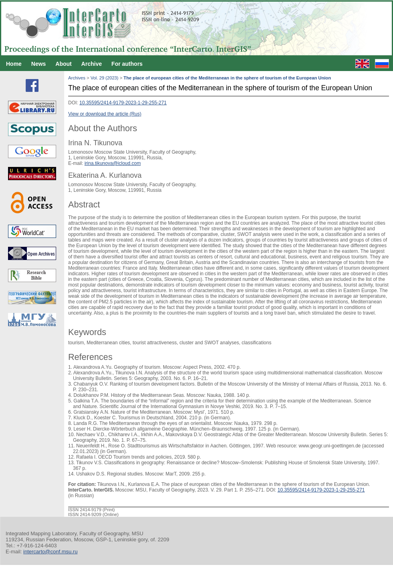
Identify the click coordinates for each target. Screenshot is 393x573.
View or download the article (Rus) (105, 114)
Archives (76, 77)
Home (14, 64)
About (63, 64)
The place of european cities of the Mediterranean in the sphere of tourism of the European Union (227, 77)
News (38, 64)
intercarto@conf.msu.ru (50, 552)
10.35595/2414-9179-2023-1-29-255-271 (123, 103)
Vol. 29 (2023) (105, 77)
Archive (91, 64)
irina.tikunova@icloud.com (113, 163)
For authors (127, 64)
